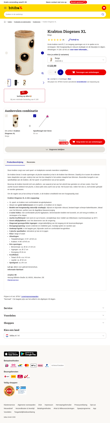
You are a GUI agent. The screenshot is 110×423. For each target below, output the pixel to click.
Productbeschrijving (15, 162)
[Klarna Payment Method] (40, 366)
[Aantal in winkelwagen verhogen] (60, 72)
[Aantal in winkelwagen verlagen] (50, 72)
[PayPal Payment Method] (47, 366)
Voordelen (7, 412)
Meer (69, 79)
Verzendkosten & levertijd (24, 408)
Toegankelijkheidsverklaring (24, 412)
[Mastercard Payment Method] (27, 366)
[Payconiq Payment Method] (13, 366)
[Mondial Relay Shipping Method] (20, 377)
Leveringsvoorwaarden (29, 296)
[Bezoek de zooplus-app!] (11, 356)
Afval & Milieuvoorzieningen (64, 408)
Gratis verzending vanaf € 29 (15, 2)
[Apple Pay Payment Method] (33, 366)
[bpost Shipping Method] (27, 377)
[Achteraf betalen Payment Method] (57, 365)
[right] (42, 53)
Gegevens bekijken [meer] (55, 149)
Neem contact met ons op (56, 2)
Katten (10, 22)
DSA (40, 405)
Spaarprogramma (83, 408)
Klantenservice (13, 280)
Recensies (31, 162)
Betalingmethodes (44, 408)
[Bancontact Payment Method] (20, 366)
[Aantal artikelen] (55, 72)
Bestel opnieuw (78, 2)
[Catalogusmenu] (5, 7)
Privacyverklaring (80, 405)
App (94, 408)
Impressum (49, 405)
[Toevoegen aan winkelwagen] (85, 72)
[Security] (9, 391)
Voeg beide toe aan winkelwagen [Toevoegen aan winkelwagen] (88, 142)
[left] (6, 53)
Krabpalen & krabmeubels (22, 22)
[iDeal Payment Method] (7, 366)
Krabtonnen (36, 22)
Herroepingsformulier (64, 405)
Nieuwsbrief (8, 408)
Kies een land (11, 329)
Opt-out (93, 405)
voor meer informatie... (79, 50)
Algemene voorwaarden (27, 405)
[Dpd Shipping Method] (7, 377)
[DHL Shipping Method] (13, 377)
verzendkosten (82, 82)
